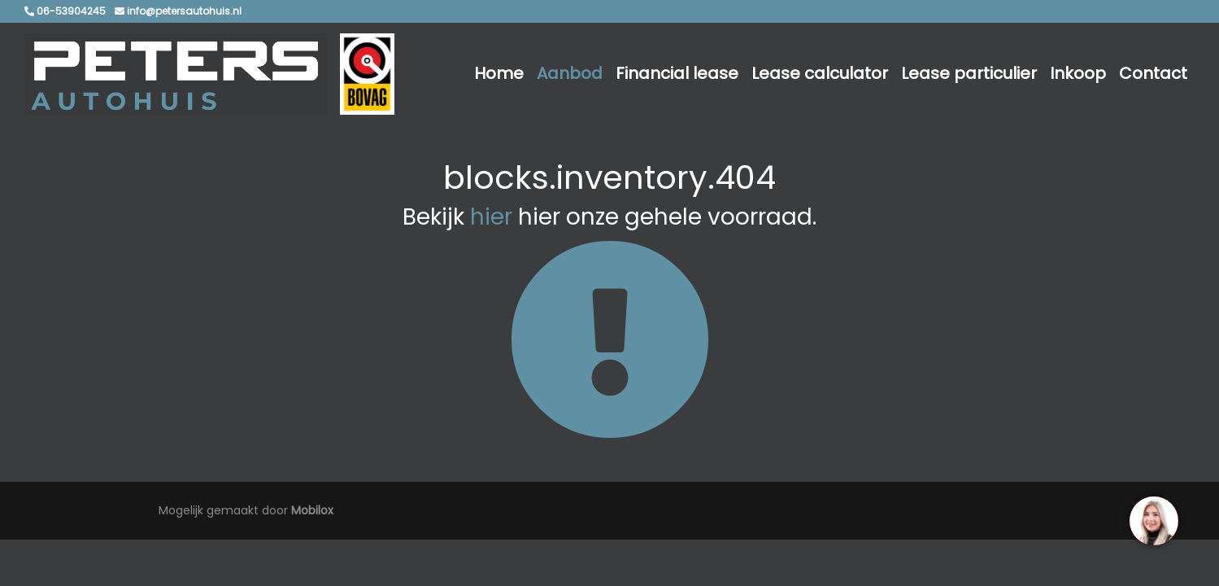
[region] (1153, 520)
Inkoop (1078, 73)
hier (491, 217)
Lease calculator (819, 73)
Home (499, 73)
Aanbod (570, 73)
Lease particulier (969, 73)
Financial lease (677, 73)
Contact (1153, 73)
